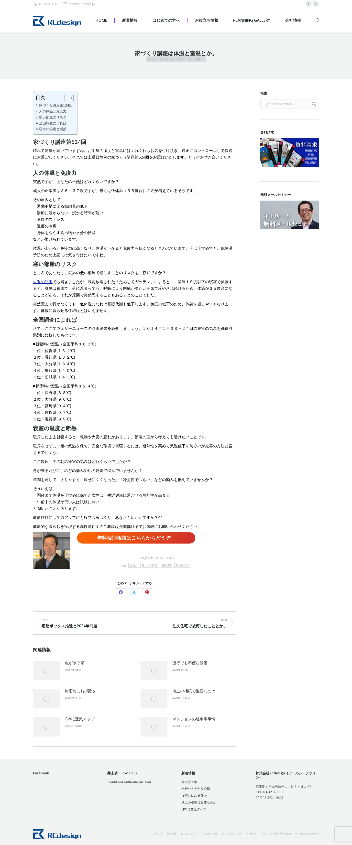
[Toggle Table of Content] (66, 98)
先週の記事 (43, 281)
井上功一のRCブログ (162, 558)
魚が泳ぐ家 (74, 662)
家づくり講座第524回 (55, 105)
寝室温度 (167, 565)
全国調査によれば (52, 123)
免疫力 (134, 565)
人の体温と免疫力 (52, 111)
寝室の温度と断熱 (52, 129)
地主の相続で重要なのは (193, 691)
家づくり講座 (149, 565)
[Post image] (46, 670)
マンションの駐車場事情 (193, 719)
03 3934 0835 (45, 4)
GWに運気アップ (80, 719)
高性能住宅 (182, 565)
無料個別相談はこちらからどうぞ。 (136, 538)
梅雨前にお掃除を (80, 691)
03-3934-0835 (273, 792)
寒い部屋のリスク (52, 117)
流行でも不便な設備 (190, 662)
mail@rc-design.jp (79, 4)
